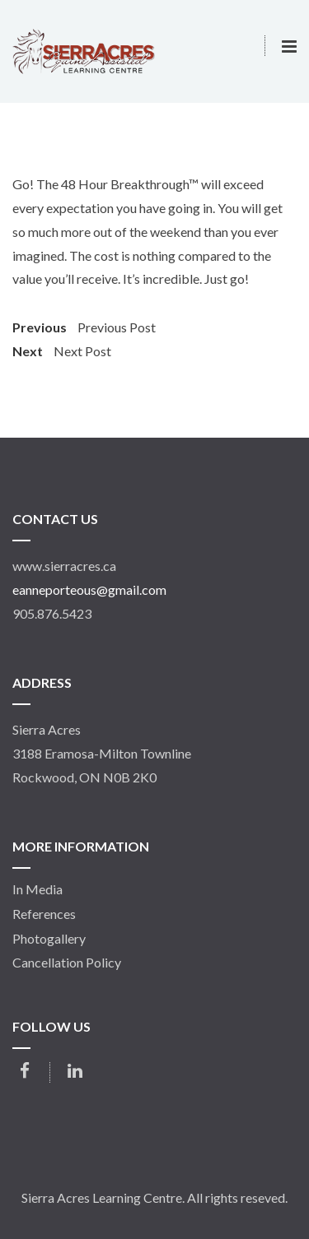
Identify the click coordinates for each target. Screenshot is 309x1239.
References (44, 914)
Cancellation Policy (66, 962)
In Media (37, 889)
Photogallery (49, 938)
